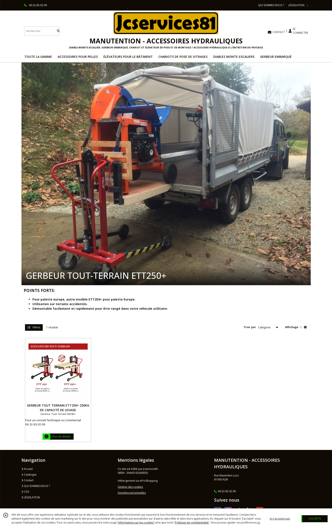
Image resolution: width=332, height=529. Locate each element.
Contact (27, 480)
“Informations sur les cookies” (135, 522)
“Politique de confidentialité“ (191, 522)
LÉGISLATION (30, 497)
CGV (25, 492)
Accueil (27, 469)
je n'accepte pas (280, 518)
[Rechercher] (58, 31)
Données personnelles (132, 493)
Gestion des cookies (130, 487)
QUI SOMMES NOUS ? (35, 486)
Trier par (249, 327)
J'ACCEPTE (315, 518)
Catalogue (29, 474)
